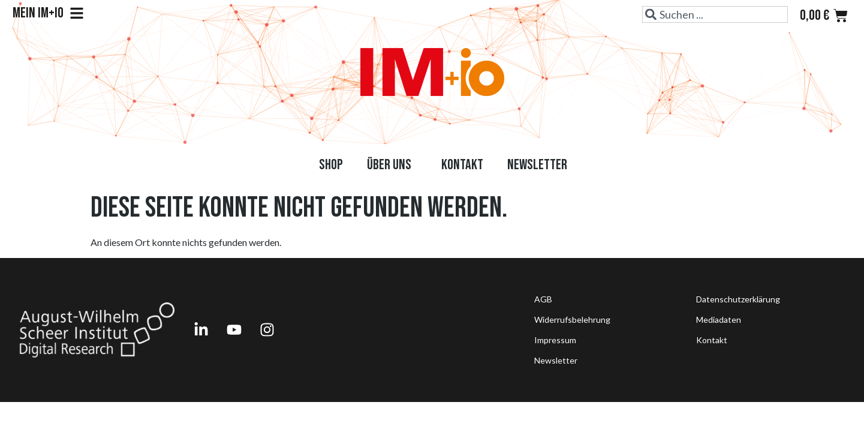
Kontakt (462, 164)
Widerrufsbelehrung (572, 319)
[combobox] (715, 14)
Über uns (392, 164)
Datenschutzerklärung (738, 299)
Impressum (555, 340)
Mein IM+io (48, 13)
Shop (331, 164)
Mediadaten (718, 319)
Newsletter (537, 164)
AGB (543, 299)
